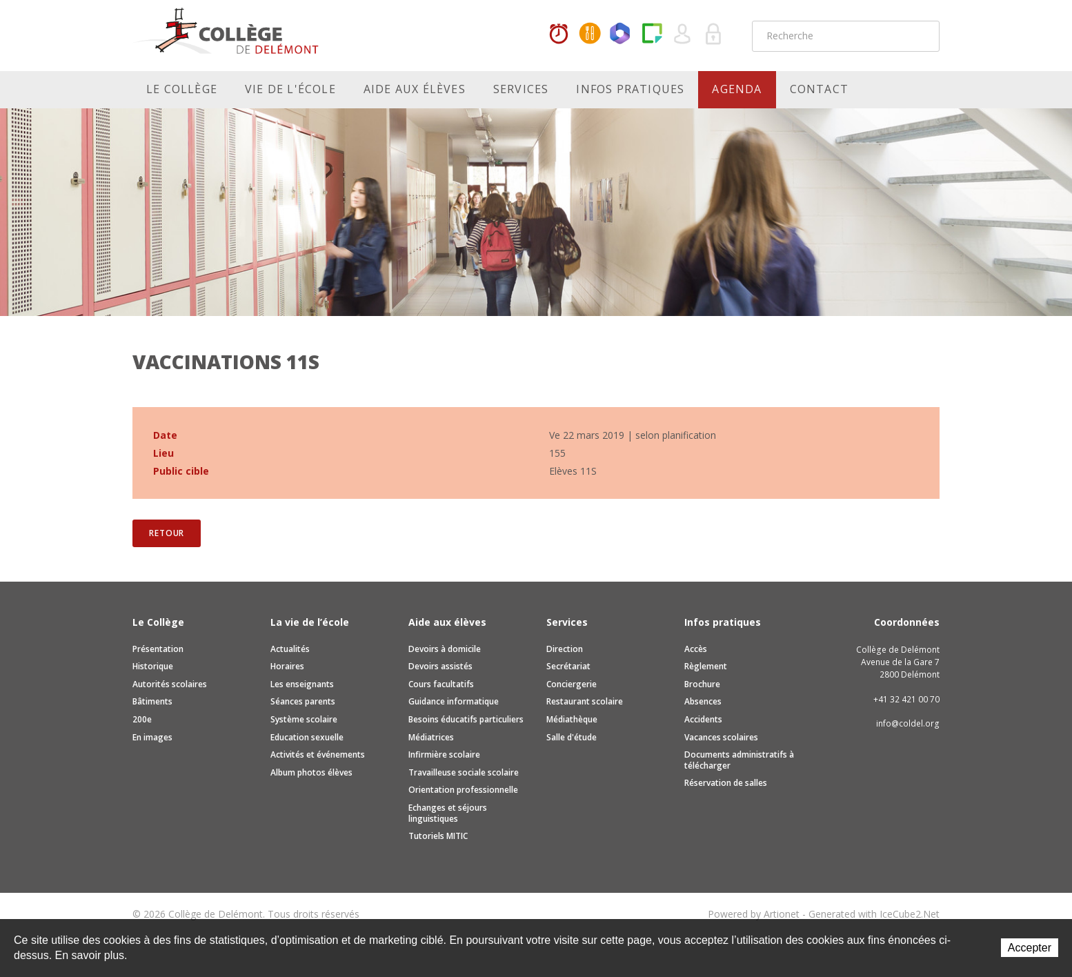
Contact (819, 89)
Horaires (559, 34)
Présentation (157, 649)
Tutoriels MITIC (438, 836)
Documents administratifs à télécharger (739, 760)
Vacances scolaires (721, 737)
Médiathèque (571, 719)
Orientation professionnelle (463, 790)
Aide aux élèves (415, 89)
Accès (695, 649)
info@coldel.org (908, 723)
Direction (564, 649)
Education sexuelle (307, 737)
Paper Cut (652, 34)
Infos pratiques (630, 89)
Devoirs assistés (440, 666)
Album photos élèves (311, 772)
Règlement (705, 666)
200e (142, 719)
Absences (703, 701)
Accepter (1029, 948)
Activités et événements (317, 754)
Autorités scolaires (169, 684)
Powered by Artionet (754, 913)
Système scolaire (303, 719)
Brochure (702, 684)
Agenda (737, 89)
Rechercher (920, 35)
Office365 (621, 34)
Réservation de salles (725, 783)
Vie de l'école (290, 89)
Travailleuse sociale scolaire (463, 772)
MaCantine (590, 34)
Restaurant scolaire (584, 701)
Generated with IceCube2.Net (874, 913)
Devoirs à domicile (444, 649)
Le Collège (181, 89)
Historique (152, 666)
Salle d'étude (571, 737)
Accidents (703, 719)
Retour (166, 533)
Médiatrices (431, 737)
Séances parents (302, 701)
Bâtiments (152, 701)
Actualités (290, 649)
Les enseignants (302, 684)
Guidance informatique (453, 701)
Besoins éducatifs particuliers (466, 719)
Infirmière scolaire (444, 754)
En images (152, 737)
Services (521, 89)
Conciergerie (571, 684)
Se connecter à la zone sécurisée (714, 34)
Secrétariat (568, 666)
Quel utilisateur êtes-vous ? (683, 34)
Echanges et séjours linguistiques (447, 813)
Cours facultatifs (441, 684)
